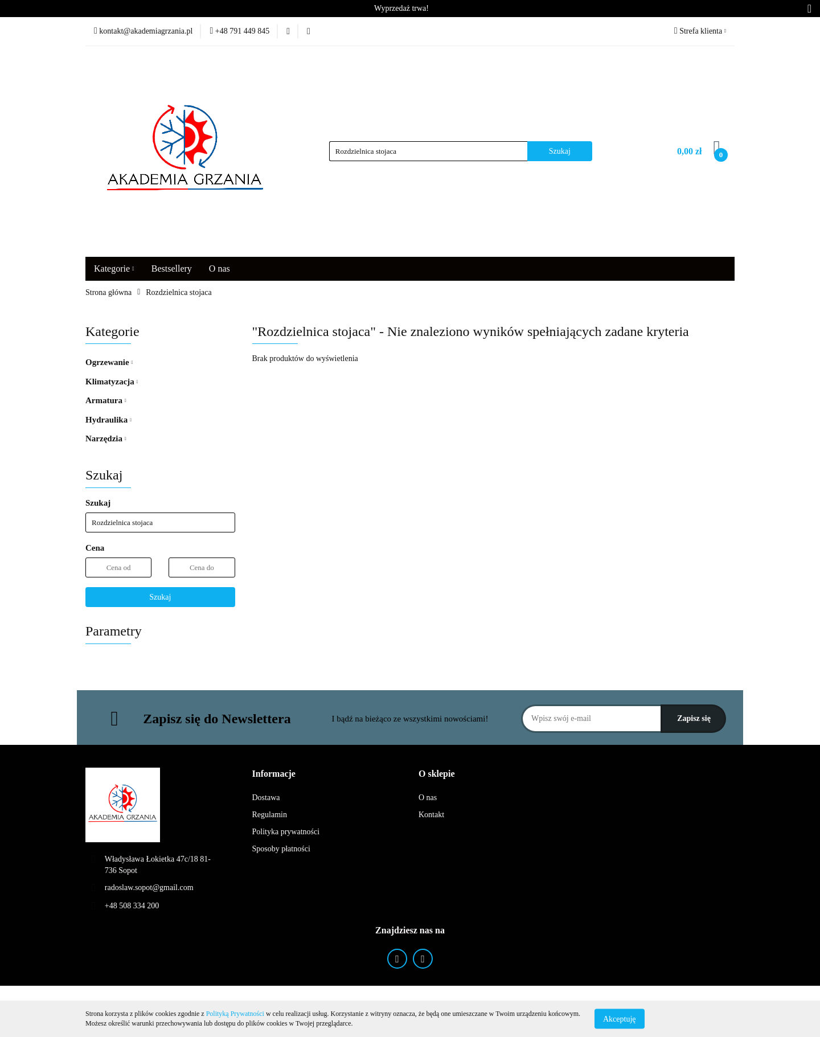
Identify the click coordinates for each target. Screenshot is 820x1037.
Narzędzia (105, 438)
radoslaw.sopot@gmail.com (149, 887)
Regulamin (269, 814)
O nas (219, 268)
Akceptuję (619, 1018)
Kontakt (431, 814)
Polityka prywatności (286, 831)
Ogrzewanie (109, 362)
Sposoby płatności (281, 849)
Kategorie (114, 268)
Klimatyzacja (111, 381)
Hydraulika (108, 419)
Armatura (105, 400)
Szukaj (160, 597)
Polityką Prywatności (235, 1014)
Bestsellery (171, 268)
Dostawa (266, 797)
